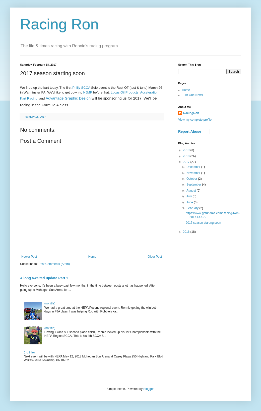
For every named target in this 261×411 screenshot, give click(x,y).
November (193, 173)
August (191, 190)
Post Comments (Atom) (54, 264)
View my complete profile (195, 119)
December (193, 167)
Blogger (148, 389)
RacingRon (191, 113)
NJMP (87, 92)
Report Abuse (189, 131)
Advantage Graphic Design (68, 98)
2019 (186, 150)
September (194, 184)
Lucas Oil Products (125, 92)
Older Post (155, 256)
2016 (186, 232)
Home (92, 256)
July (189, 196)
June (190, 202)
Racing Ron (59, 24)
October (192, 178)
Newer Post (29, 256)
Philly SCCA (81, 87)
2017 (186, 162)
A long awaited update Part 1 (44, 278)
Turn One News (192, 95)
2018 (186, 156)
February (192, 208)
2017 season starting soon (203, 222)
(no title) (49, 303)
